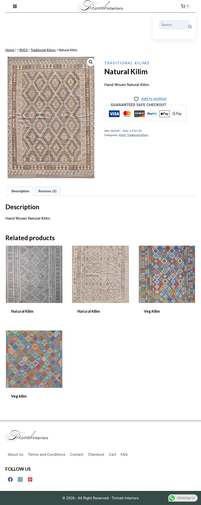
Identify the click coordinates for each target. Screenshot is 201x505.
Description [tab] (20, 191)
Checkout (96, 454)
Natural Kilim (22, 311)
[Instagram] (20, 479)
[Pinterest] (30, 479)
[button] (91, 62)
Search (191, 27)
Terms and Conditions (46, 454)
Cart (112, 454)
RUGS (122, 135)
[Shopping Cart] (185, 6)
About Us (15, 454)
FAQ (124, 454)
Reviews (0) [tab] (47, 191)
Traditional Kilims (127, 63)
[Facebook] (10, 479)
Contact (76, 454)
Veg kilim (19, 396)
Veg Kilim (152, 311)
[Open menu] (15, 6)
